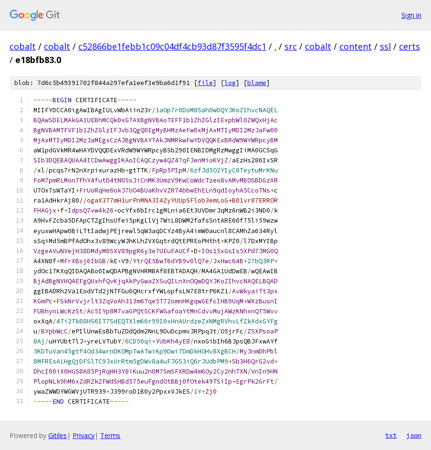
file (205, 83)
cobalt (23, 46)
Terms (110, 435)
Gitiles (57, 435)
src (290, 46)
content (355, 46)
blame (256, 83)
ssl (385, 46)
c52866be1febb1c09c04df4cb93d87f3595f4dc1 (172, 46)
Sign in (411, 15)
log (230, 83)
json (413, 435)
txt (391, 435)
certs (409, 46)
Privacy (84, 435)
